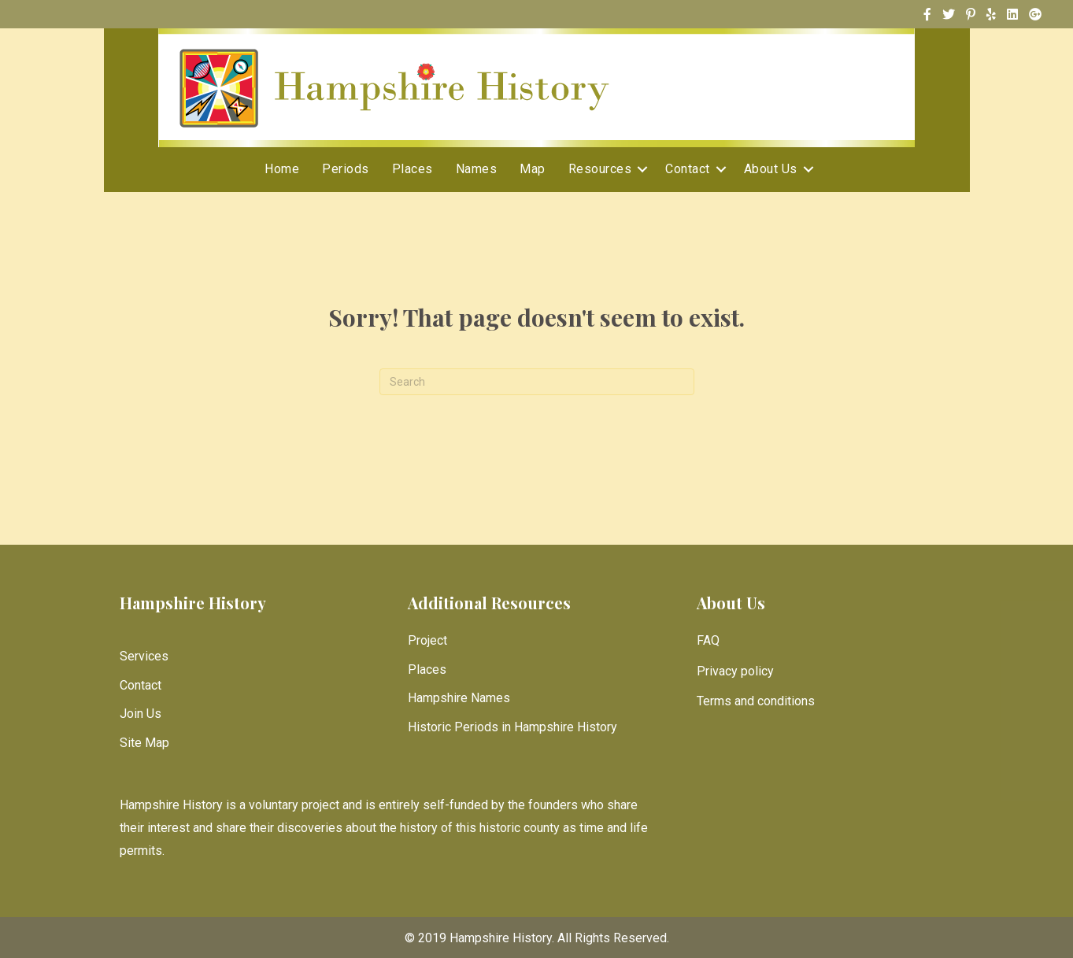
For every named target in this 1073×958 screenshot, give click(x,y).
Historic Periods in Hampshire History (512, 726)
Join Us (140, 713)
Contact (687, 168)
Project (427, 640)
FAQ (708, 640)
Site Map (144, 742)
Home (282, 168)
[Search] (536, 381)
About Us (770, 168)
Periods (345, 168)
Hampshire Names (459, 697)
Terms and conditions (756, 701)
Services (144, 656)
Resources (600, 168)
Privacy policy (735, 671)
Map (533, 168)
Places (412, 168)
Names (477, 168)
